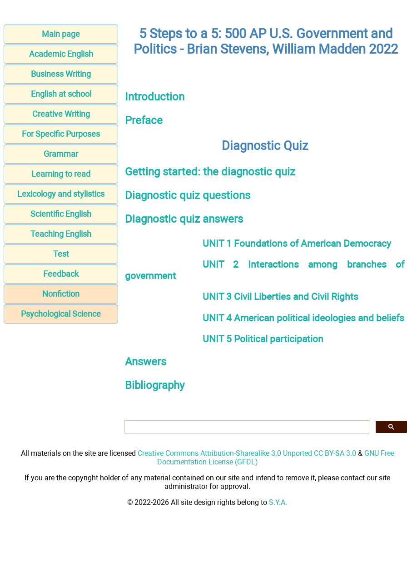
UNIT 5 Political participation (263, 338)
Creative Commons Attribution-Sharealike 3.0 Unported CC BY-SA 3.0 (247, 453)
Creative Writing (61, 114)
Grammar (61, 154)
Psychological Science (61, 314)
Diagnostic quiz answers (184, 219)
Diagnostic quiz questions (187, 195)
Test (61, 254)
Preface (144, 120)
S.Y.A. (278, 502)
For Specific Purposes (61, 134)
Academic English (61, 54)
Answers (145, 361)
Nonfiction (60, 294)
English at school (61, 94)
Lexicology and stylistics (60, 194)
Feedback (61, 274)
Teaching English (60, 234)
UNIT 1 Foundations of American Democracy (297, 243)
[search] (246, 427)
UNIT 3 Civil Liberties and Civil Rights (280, 296)
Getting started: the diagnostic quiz (210, 171)
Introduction (154, 96)
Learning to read (60, 174)
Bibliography (154, 385)
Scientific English (60, 214)
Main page (61, 34)
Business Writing (61, 74)
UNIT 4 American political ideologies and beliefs (303, 318)
